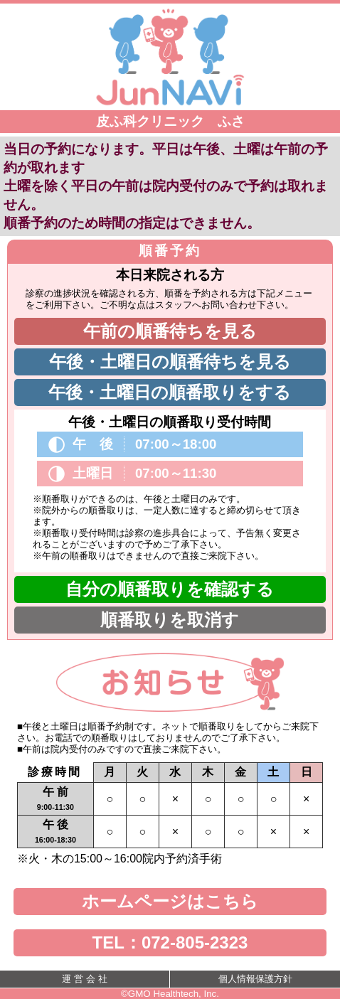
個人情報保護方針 (255, 978)
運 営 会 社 (84, 978)
